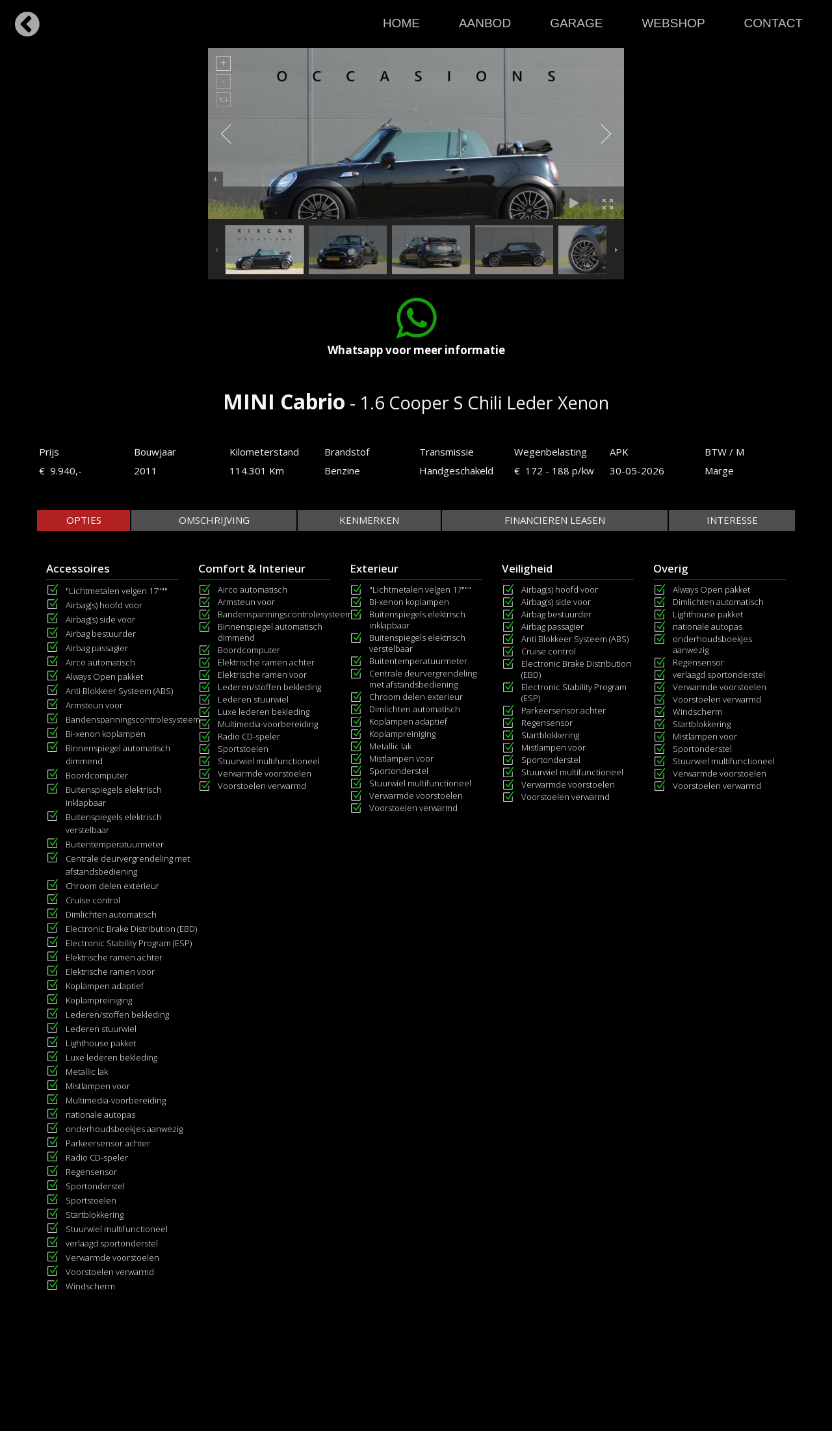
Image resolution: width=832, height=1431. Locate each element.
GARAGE (576, 23)
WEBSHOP (673, 23)
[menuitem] (401, 20)
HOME (401, 23)
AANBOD (485, 23)
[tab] (83, 520)
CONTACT (773, 23)
